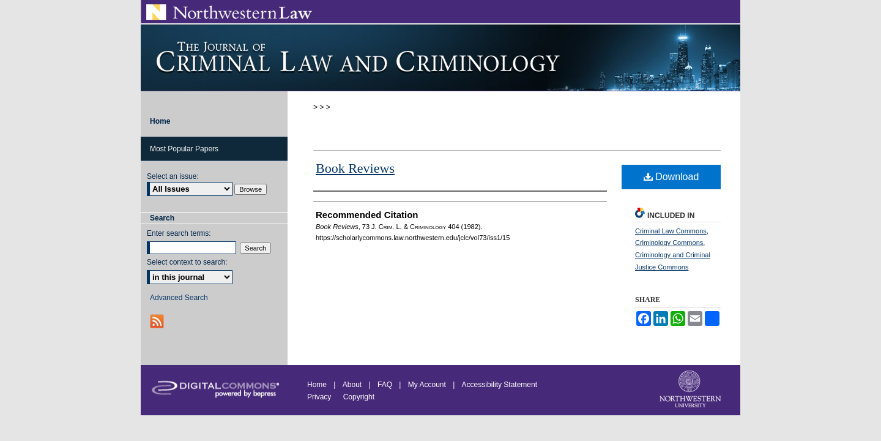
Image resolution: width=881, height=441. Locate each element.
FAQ (384, 384)
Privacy (320, 397)
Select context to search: (187, 262)
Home (317, 384)
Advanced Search (179, 297)
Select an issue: (173, 176)
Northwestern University (691, 390)
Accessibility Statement (499, 384)
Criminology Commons (669, 242)
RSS (158, 321)
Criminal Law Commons (671, 231)
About (352, 384)
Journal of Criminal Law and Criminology (440, 57)
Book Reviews (355, 168)
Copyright (358, 397)
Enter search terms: (179, 233)
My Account (427, 384)
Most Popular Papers (184, 149)
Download (671, 177)
